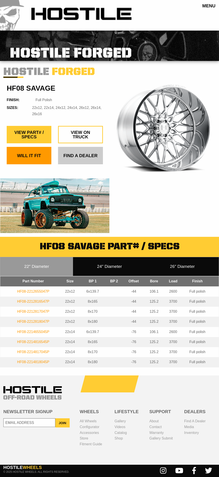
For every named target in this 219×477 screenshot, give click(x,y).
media (189, 427)
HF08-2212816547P (33, 301)
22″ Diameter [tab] (36, 266)
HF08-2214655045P (33, 332)
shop (119, 438)
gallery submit (161, 438)
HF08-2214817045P (33, 352)
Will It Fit (29, 155)
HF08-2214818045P (33, 362)
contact (155, 427)
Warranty (156, 433)
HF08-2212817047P (33, 311)
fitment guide (91, 444)
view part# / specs (29, 134)
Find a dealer (195, 421)
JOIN (62, 423)
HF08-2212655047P (33, 291)
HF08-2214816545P (33, 342)
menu (208, 5)
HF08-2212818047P (33, 321)
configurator (89, 427)
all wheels (88, 421)
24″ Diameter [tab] (109, 266)
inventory (191, 433)
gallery (120, 421)
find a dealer (80, 155)
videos (120, 427)
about (154, 421)
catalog (121, 433)
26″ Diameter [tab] (182, 266)
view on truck (80, 134)
